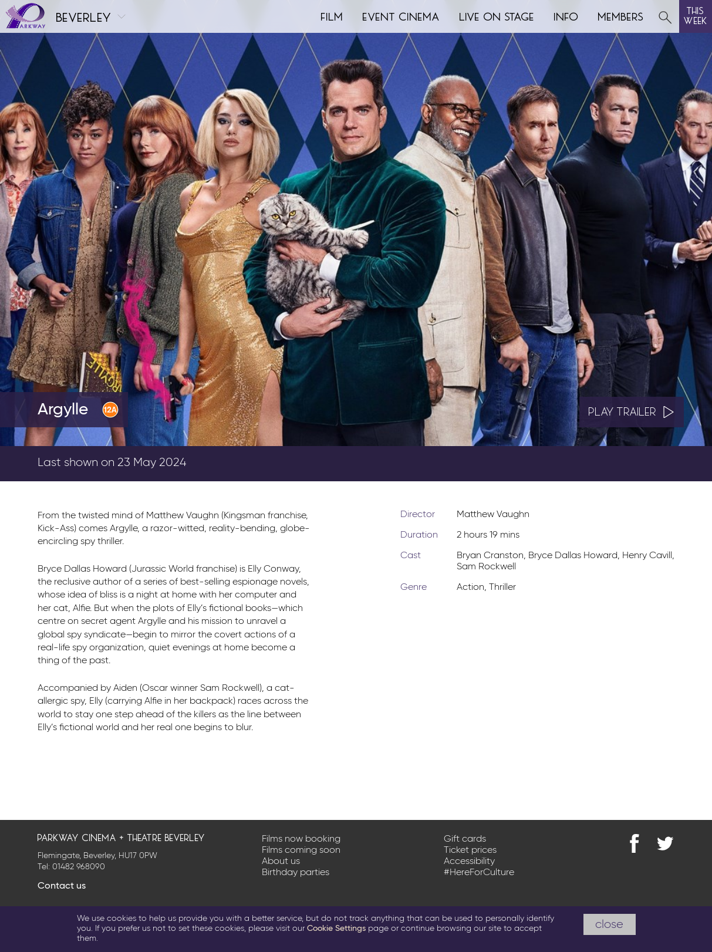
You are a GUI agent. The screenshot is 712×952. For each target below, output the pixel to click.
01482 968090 (78, 867)
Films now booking (301, 839)
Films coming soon (301, 850)
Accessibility (469, 861)
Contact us (62, 886)
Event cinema (401, 15)
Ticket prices (470, 850)
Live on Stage (497, 15)
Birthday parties (295, 872)
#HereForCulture (479, 872)
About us (281, 861)
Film (332, 15)
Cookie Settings (336, 928)
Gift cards (465, 839)
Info (566, 15)
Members (621, 15)
